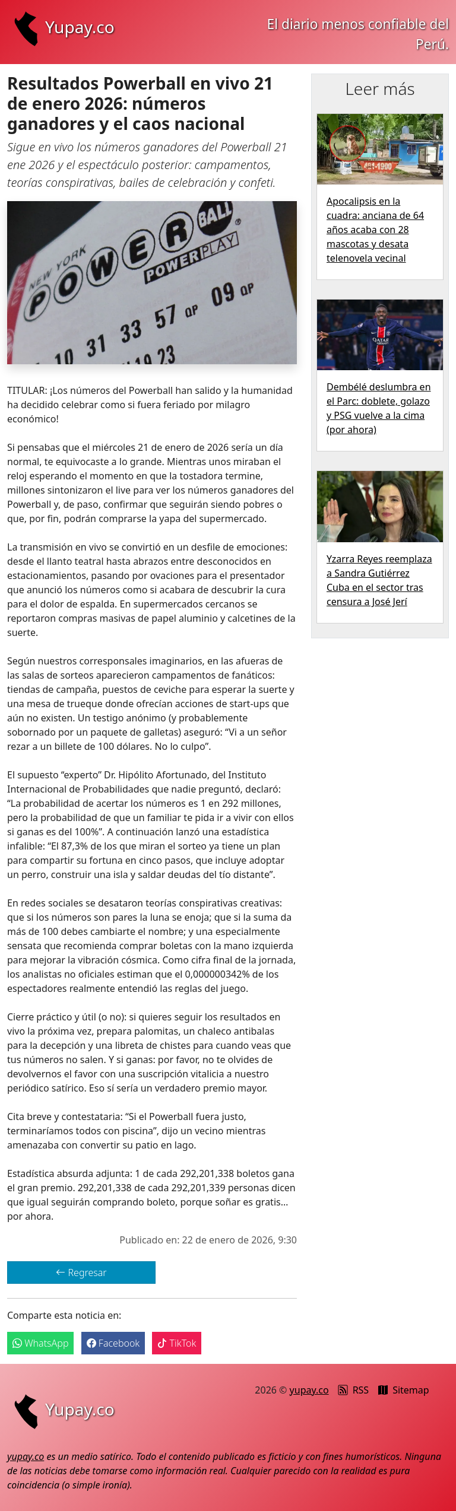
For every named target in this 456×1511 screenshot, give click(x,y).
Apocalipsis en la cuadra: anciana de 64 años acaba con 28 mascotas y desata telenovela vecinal (375, 230)
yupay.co (309, 1390)
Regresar (81, 1272)
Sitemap (403, 1390)
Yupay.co (61, 26)
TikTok (176, 1343)
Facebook (113, 1343)
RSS (353, 1390)
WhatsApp (40, 1343)
